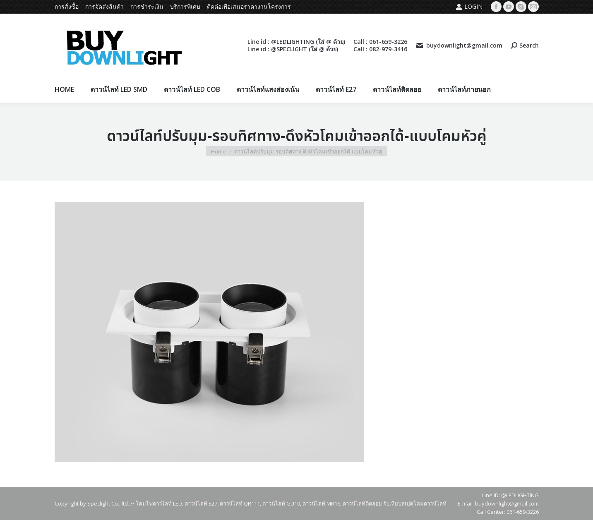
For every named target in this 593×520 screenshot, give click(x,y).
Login (469, 6)
